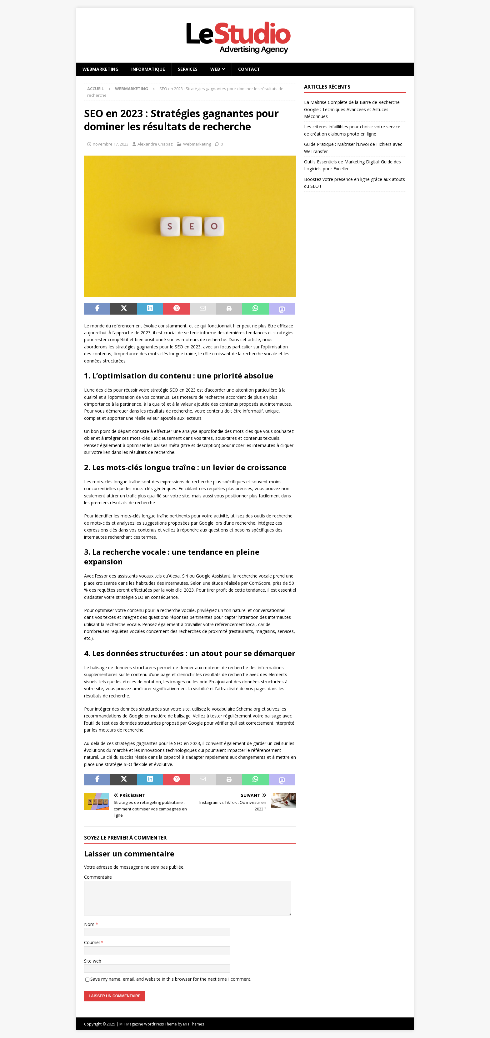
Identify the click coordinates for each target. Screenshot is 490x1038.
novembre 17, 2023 (110, 144)
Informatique (148, 69)
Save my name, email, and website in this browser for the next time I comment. (170, 979)
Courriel (92, 942)
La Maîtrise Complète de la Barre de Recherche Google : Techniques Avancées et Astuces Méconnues (352, 109)
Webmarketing (100, 69)
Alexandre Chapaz (155, 144)
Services (188, 69)
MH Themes (193, 1024)
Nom (90, 924)
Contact (249, 69)
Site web (92, 961)
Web (215, 69)
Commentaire (98, 877)
